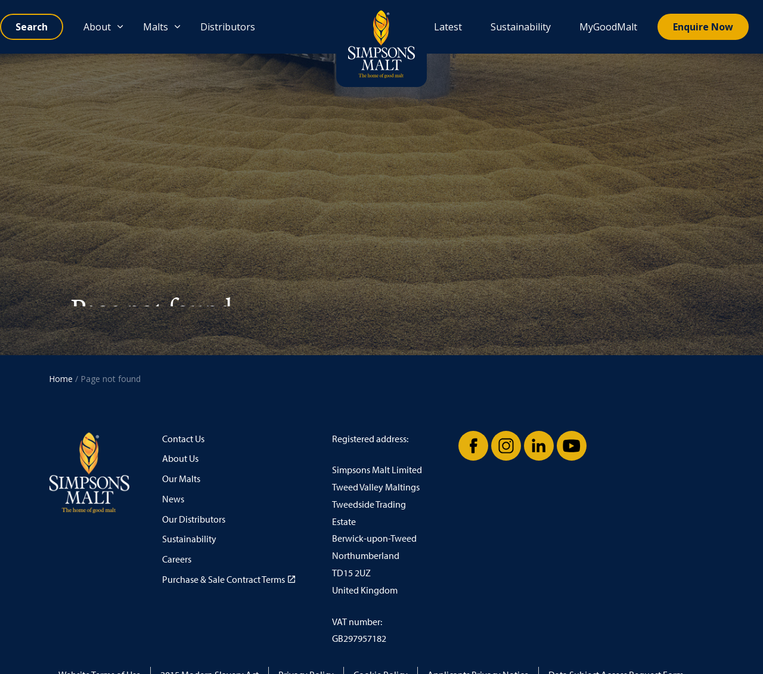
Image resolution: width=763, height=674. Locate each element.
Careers (176, 559)
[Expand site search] (31, 27)
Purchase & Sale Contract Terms (228, 579)
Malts (155, 26)
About (97, 26)
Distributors (227, 26)
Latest (448, 26)
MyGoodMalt (608, 26)
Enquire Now (703, 27)
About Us (180, 458)
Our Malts (181, 478)
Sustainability (521, 26)
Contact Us (183, 439)
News (173, 499)
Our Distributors (193, 519)
